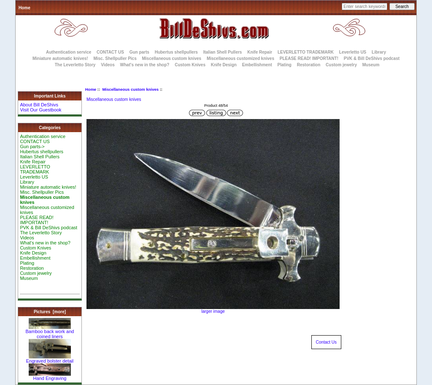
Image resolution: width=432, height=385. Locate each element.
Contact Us (326, 342)
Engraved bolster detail (50, 358)
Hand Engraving (50, 376)
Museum (29, 278)
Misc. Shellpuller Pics (114, 58)
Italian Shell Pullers (222, 52)
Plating (285, 64)
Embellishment (257, 64)
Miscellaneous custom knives (130, 89)
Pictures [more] (50, 311)
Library (379, 52)
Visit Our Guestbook (40, 109)
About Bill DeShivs (39, 104)
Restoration (309, 64)
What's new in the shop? (145, 64)
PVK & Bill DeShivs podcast (372, 58)
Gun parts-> (32, 146)
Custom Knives (190, 64)
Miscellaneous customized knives (240, 58)
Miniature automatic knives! (60, 58)
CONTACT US (110, 52)
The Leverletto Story (75, 64)
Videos (108, 64)
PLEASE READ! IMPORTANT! (309, 58)
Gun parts (139, 52)
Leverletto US (352, 52)
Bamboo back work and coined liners (50, 332)
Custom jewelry (341, 64)
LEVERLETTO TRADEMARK (306, 52)
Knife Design (224, 64)
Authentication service (68, 52)
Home (24, 7)
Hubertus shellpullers (176, 52)
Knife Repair (259, 52)
